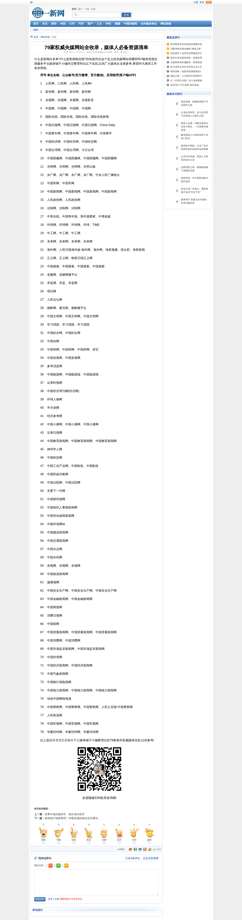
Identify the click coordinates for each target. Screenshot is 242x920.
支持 (134, 841)
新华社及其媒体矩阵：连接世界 (186, 57)
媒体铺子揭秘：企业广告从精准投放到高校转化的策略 (194, 147)
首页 (36, 37)
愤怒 (73, 841)
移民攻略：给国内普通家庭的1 (185, 71)
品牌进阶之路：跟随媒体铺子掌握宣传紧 (194, 169)
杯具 (89, 841)
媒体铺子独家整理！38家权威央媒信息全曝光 (71, 818)
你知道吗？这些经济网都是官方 (186, 53)
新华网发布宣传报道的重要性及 (186, 44)
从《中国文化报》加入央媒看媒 (186, 80)
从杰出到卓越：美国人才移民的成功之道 (194, 158)
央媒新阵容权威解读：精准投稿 (186, 62)
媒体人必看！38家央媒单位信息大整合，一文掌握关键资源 (194, 126)
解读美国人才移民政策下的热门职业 (194, 137)
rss (209, 2)
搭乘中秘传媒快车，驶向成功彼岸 (65, 814)
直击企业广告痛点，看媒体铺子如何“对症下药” (194, 190)
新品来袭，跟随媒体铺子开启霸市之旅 (194, 103)
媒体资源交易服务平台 (64, 740)
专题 (93, 9)
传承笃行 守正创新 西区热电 (184, 85)
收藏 (158, 849)
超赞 (149, 841)
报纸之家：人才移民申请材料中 (186, 76)
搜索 (35, 30)
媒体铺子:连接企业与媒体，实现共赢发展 (195, 201)
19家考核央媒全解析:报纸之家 (185, 48)
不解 (58, 841)
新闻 (74, 9)
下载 (87, 9)
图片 (80, 9)
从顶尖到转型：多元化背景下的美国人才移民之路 (194, 114)
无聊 (104, 841)
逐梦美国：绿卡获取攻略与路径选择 (194, 180)
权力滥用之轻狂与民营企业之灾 (186, 67)
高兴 (119, 841)
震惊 (43, 841)
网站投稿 (45, 37)
